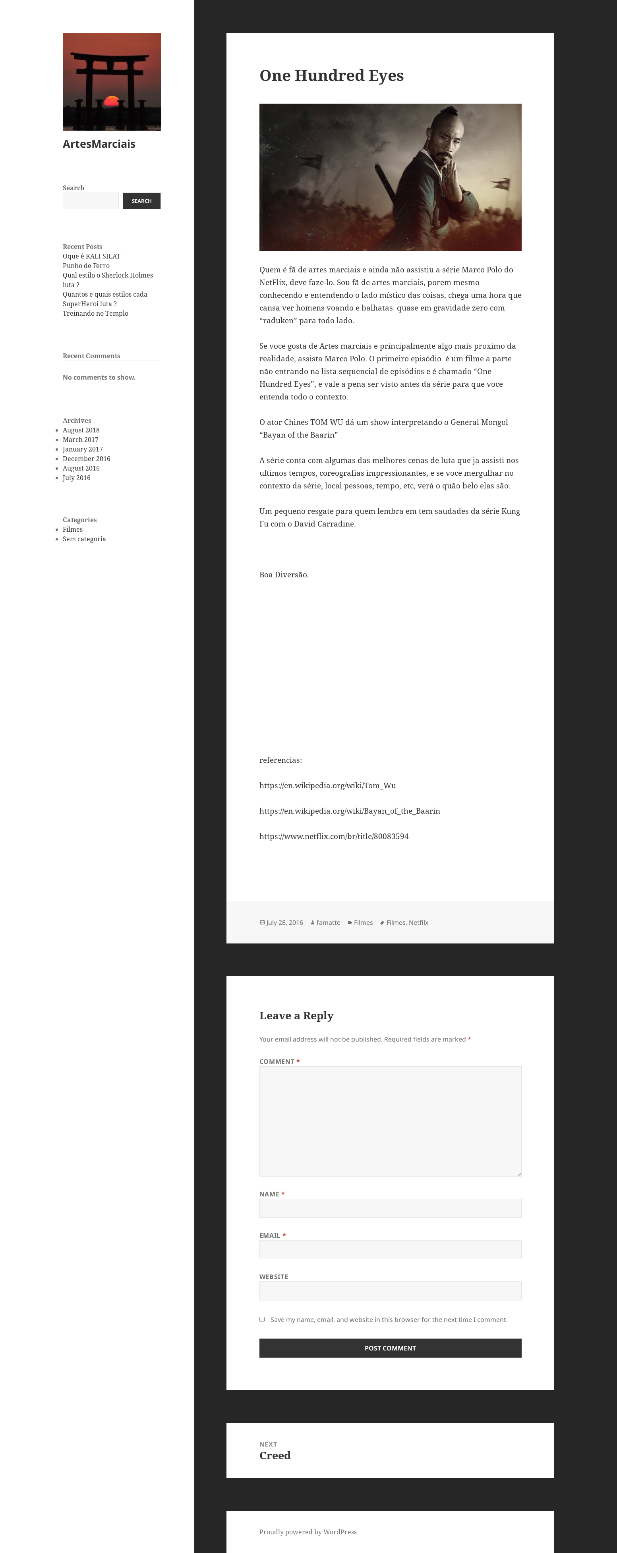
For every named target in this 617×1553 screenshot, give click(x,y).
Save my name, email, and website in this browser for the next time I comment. (389, 1319)
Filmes (73, 529)
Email (272, 1235)
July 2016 (77, 477)
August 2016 (81, 468)
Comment (279, 1061)
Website (273, 1276)
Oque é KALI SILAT (91, 256)
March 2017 (81, 439)
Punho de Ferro (86, 265)
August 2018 (81, 430)
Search (74, 187)
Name (272, 1194)
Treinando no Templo (95, 313)
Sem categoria (84, 538)
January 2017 (83, 449)
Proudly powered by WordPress (308, 1532)
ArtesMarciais (99, 143)
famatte (328, 922)
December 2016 (86, 458)
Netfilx (418, 922)
